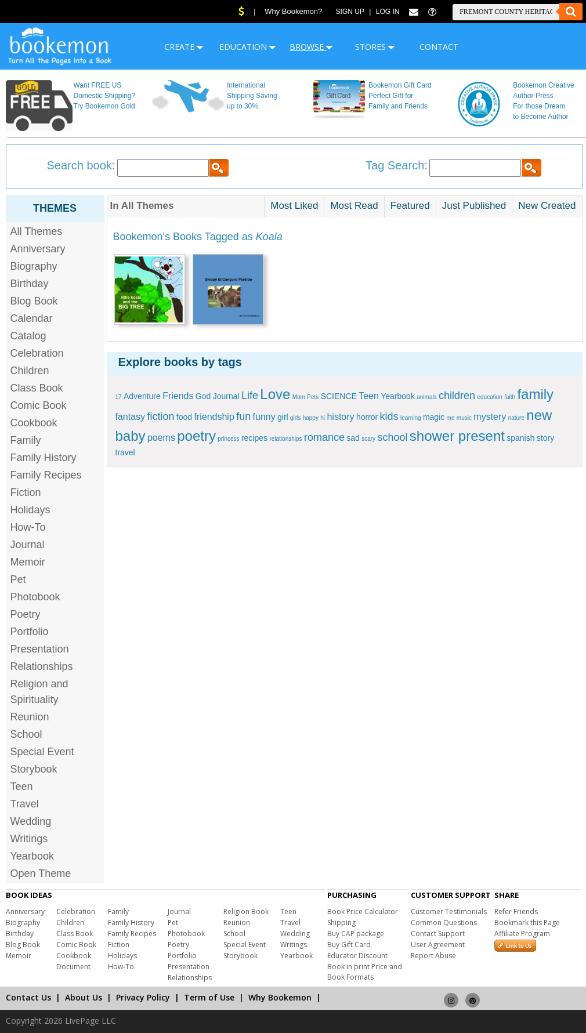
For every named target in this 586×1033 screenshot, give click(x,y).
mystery (489, 417)
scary (368, 439)
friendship (214, 417)
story (545, 438)
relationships (285, 439)
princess (228, 439)
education (489, 397)
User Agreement (438, 944)
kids (389, 416)
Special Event (42, 751)
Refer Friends (516, 911)
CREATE (183, 46)
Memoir (27, 562)
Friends (177, 396)
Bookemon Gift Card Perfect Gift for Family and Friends (400, 95)
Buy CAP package (355, 933)
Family (25, 440)
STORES (375, 46)
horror (367, 417)
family (535, 394)
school (392, 437)
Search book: (81, 165)
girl (282, 417)
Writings (29, 838)
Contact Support (438, 933)
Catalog (28, 336)
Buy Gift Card (349, 944)
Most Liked (294, 205)
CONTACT (438, 46)
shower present (457, 436)
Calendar (31, 318)
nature (516, 418)
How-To (28, 527)
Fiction (25, 492)
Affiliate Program (522, 933)
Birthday (29, 283)
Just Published (474, 205)
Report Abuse (433, 955)
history (340, 417)
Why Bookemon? (293, 11)
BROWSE (311, 46)
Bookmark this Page (527, 922)
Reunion (29, 717)
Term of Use (209, 997)
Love (275, 394)
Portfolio (29, 631)
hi (322, 418)
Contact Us (28, 997)
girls (295, 418)
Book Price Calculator (362, 911)
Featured (410, 205)
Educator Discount (357, 955)
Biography (33, 266)
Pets (313, 397)
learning (410, 418)
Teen (21, 786)
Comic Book (38, 405)
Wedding (31, 821)
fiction (160, 416)
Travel (24, 804)
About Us (83, 997)
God (203, 396)
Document (73, 967)
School (26, 734)
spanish (520, 438)
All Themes (36, 231)
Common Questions (444, 922)
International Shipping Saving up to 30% (252, 95)
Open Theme (40, 873)
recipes (254, 438)
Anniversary (38, 249)
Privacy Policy (143, 997)
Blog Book (34, 301)
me (451, 418)
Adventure (142, 396)
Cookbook (33, 423)
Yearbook (32, 856)
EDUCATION (247, 46)
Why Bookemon (280, 997)
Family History (43, 457)
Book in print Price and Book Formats (364, 972)
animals (426, 397)
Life (249, 395)
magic (433, 417)
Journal (27, 544)
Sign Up (350, 12)
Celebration (37, 353)
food (184, 417)
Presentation (39, 649)
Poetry (25, 614)
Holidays (30, 510)
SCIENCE (339, 396)
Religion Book (246, 911)
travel (125, 452)
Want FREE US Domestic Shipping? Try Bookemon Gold (104, 95)
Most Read (354, 205)
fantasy (130, 417)
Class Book (36, 388)
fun (243, 416)
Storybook (33, 769)
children (457, 395)
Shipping (341, 922)
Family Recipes (46, 475)
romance (324, 437)
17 (118, 397)
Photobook (35, 597)
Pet (18, 579)
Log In (388, 12)
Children (29, 370)
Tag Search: (397, 165)
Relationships (41, 666)
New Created (547, 205)
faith (509, 397)
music (464, 418)
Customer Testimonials (449, 911)
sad (353, 438)
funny (264, 417)
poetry (196, 436)
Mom (298, 397)
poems (161, 438)
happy (311, 418)
